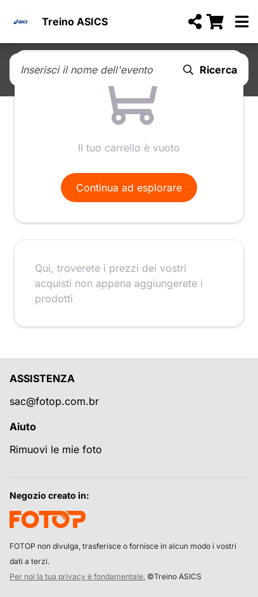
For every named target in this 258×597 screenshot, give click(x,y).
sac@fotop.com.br (54, 401)
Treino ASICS (75, 21)
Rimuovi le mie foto (56, 449)
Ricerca (210, 69)
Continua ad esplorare (129, 187)
